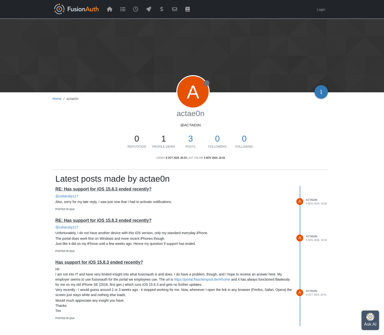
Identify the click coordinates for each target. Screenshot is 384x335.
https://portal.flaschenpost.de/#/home (202, 279)
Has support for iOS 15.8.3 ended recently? (99, 262)
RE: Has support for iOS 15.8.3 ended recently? (103, 189)
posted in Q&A (65, 209)
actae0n (311, 200)
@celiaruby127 (66, 196)
